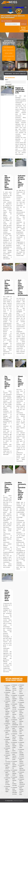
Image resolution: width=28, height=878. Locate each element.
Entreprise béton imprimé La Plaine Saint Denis (21, 790)
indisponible (7, 7)
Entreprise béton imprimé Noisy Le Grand (14, 756)
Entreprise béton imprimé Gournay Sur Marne (14, 689)
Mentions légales (18, 800)
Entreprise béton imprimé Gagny (7, 789)
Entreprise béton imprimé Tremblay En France (21, 753)
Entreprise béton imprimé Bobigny (7, 719)
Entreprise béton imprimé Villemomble (21, 767)
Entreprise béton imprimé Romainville (21, 705)
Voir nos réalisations (6, 21)
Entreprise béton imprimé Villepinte (21, 774)
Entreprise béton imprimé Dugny (7, 773)
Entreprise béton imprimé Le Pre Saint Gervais (21, 689)
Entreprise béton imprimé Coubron (7, 750)
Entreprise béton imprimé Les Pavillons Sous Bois (14, 781)
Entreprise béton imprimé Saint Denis (21, 721)
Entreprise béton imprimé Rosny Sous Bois (21, 713)
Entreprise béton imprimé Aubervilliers (7, 688)
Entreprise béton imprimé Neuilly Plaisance (14, 737)
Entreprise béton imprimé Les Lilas (14, 706)
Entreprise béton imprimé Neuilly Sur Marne (14, 746)
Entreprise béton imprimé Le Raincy (21, 698)
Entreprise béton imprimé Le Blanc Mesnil (7, 711)
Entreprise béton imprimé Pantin (14, 772)
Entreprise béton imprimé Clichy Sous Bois (7, 743)
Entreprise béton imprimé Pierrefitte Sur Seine (14, 791)
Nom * (6, 79)
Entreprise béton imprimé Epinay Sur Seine (7, 781)
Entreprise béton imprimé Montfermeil (14, 722)
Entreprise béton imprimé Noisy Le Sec (14, 765)
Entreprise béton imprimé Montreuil (14, 729)
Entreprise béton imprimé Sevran (21, 738)
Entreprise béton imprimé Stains (21, 745)
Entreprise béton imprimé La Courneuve (7, 758)
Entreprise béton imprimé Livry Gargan (14, 714)
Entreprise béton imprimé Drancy (7, 766)
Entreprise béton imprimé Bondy (7, 726)
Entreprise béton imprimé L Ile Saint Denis (14, 699)
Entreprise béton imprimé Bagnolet (7, 703)
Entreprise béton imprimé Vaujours (21, 760)
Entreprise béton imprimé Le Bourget (7, 734)
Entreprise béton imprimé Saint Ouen (21, 730)
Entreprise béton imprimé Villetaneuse (21, 781)
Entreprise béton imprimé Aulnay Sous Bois (7, 696)
